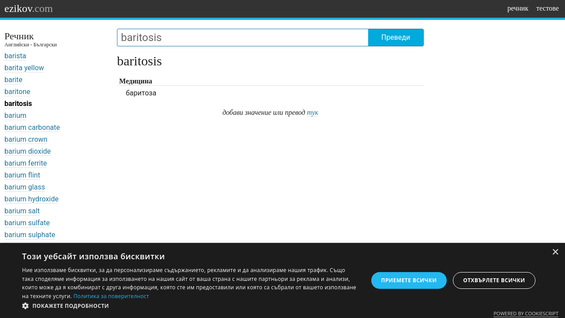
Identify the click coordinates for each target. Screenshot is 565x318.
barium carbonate (32, 127)
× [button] (555, 252)
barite (13, 80)
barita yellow (24, 68)
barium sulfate (27, 223)
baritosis (18, 103)
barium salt (22, 211)
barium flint (22, 175)
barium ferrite (25, 163)
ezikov (28, 8)
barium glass (24, 187)
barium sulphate (29, 235)
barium (15, 115)
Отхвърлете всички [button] (494, 280)
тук (312, 112)
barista (15, 56)
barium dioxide (27, 151)
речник (517, 8)
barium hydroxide (31, 199)
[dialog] (282, 280)
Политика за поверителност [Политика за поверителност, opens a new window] (111, 296)
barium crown (25, 139)
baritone (17, 91)
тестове (547, 8)
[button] (190, 306)
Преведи (395, 37)
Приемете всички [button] (409, 280)
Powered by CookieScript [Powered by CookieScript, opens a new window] (525, 313)
